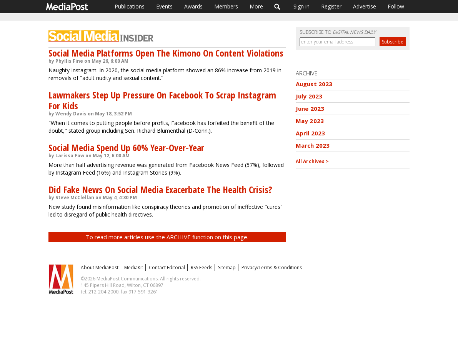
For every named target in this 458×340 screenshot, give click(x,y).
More (256, 6)
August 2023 (314, 84)
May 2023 (310, 121)
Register (331, 6)
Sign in (301, 6)
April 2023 (310, 133)
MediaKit (133, 267)
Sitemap (227, 267)
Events (164, 6)
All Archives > (312, 161)
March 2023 (313, 145)
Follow (396, 6)
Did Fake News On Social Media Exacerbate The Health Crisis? (160, 189)
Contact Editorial (167, 267)
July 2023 (309, 96)
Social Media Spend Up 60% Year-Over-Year (126, 147)
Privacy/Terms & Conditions (271, 267)
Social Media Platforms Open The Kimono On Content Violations (165, 53)
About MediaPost (99, 267)
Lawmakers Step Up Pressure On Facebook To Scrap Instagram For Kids (162, 100)
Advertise (364, 6)
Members (226, 6)
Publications (130, 6)
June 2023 (310, 108)
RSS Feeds (201, 267)
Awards (193, 6)
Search (277, 6)
